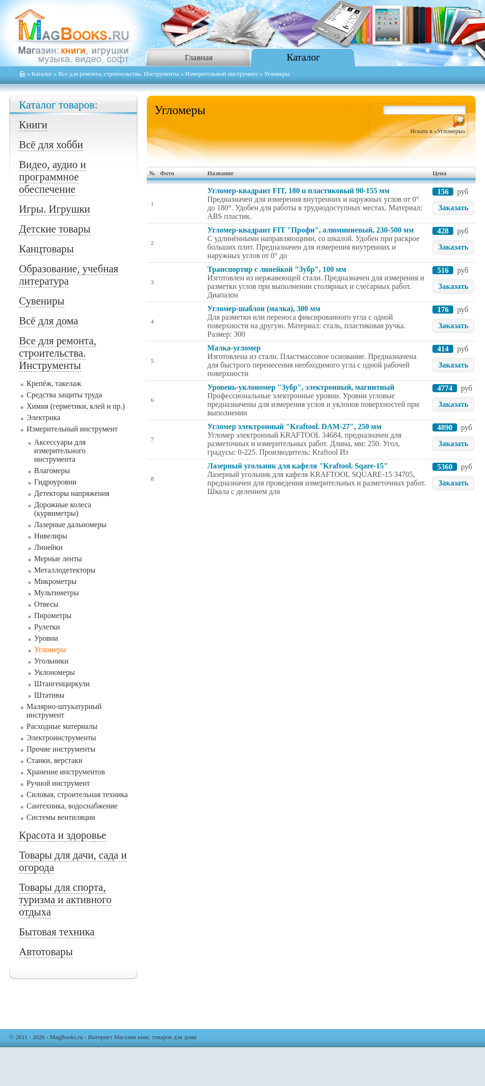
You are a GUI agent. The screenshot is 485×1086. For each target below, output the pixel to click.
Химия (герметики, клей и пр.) (76, 406)
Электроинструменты (61, 738)
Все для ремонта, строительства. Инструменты (118, 74)
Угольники (51, 661)
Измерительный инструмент (221, 74)
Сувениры (41, 301)
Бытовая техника (57, 932)
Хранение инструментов (66, 772)
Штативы (49, 695)
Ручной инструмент (58, 783)
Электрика (43, 417)
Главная (199, 57)
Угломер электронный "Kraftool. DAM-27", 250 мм (294, 426)
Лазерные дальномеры (70, 525)
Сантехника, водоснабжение (72, 806)
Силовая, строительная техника (77, 794)
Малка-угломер (234, 348)
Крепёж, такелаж (54, 383)
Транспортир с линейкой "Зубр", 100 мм (276, 269)
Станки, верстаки (54, 760)
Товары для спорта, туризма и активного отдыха (65, 899)
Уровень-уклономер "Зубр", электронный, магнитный (301, 387)
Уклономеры (54, 672)
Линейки (48, 547)
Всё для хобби (51, 145)
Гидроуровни (55, 482)
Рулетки (47, 627)
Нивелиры (50, 536)
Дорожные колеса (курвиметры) (62, 509)
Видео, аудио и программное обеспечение (52, 177)
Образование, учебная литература (68, 275)
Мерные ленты (58, 559)
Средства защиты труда (64, 395)
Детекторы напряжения (71, 493)
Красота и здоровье (62, 835)
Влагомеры (52, 471)
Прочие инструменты (61, 749)
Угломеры (50, 650)
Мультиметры (56, 593)
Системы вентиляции (61, 817)
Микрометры (55, 581)
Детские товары (54, 229)
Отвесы (46, 604)
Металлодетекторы (64, 570)
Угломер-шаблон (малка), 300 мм (263, 309)
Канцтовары (46, 249)
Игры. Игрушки (54, 209)
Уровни (46, 638)
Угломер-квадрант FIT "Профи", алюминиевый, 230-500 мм (310, 230)
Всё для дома (48, 321)
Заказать (453, 208)
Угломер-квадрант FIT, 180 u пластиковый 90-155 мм (298, 191)
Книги (33, 125)
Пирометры (53, 615)
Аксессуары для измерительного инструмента (60, 450)
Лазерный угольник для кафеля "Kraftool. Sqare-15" (297, 466)
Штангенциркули (62, 684)
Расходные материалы (62, 726)
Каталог (303, 57)
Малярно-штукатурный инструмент (64, 710)
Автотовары (46, 952)
